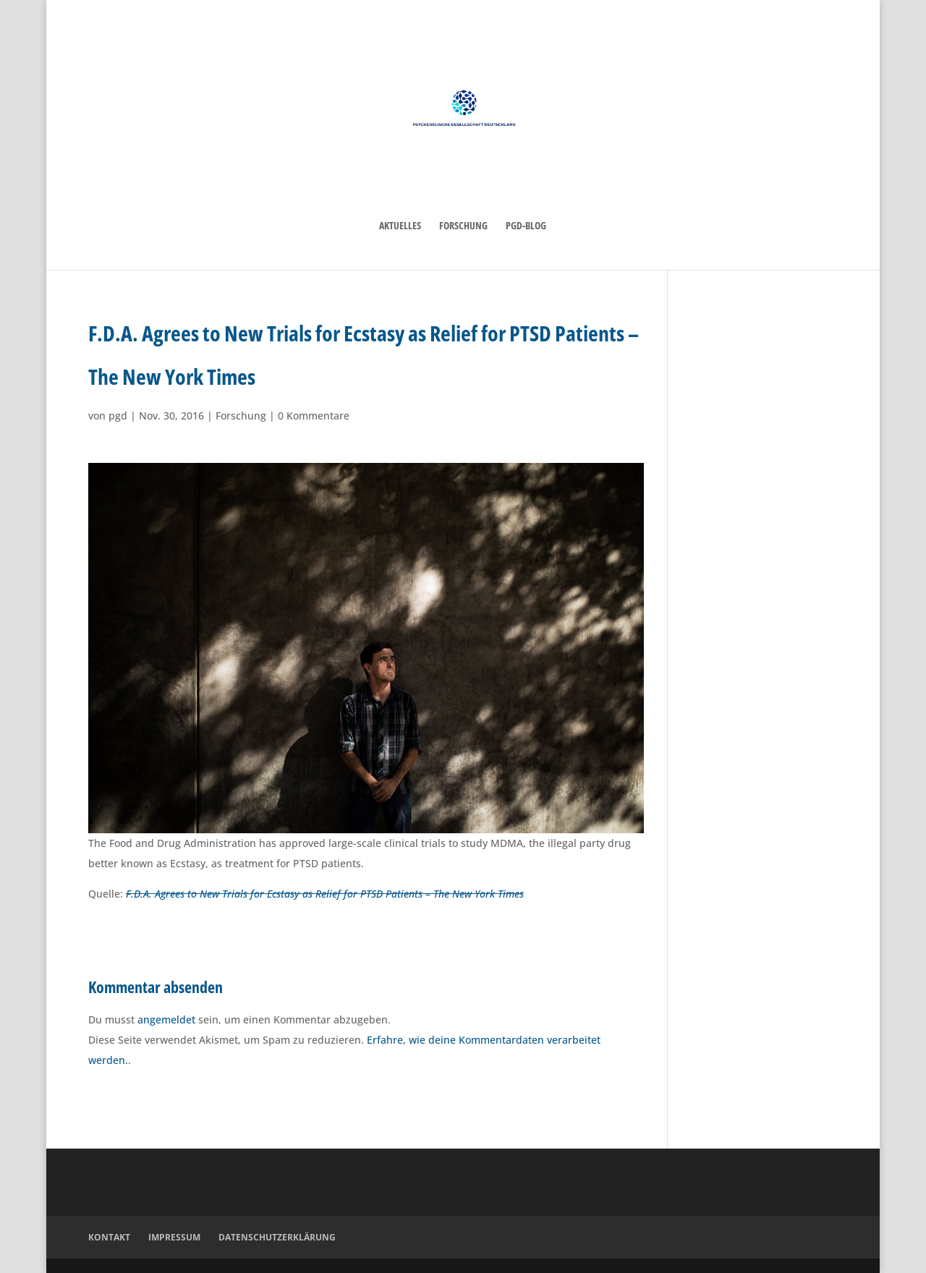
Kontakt (109, 1237)
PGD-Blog (526, 226)
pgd (118, 415)
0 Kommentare (313, 415)
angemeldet (166, 1019)
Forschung (463, 226)
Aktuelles (400, 226)
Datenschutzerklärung (277, 1237)
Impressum (174, 1237)
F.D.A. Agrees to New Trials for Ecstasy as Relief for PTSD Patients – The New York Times (325, 894)
